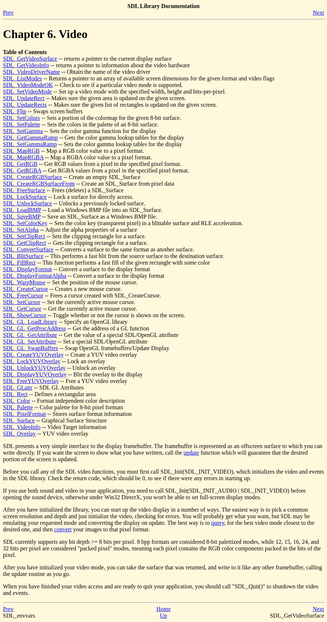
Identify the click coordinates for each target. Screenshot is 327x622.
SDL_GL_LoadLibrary (30, 322)
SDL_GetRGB (20, 164)
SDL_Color (16, 401)
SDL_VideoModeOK (28, 85)
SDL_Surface (19, 420)
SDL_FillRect (19, 262)
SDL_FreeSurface (24, 190)
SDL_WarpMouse (24, 282)
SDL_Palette (18, 407)
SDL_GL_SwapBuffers (30, 348)
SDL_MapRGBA (23, 157)
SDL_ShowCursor (24, 315)
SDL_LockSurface (25, 197)
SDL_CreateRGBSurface (32, 177)
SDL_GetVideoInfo (26, 65)
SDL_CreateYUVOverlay (33, 355)
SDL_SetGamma (23, 131)
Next (318, 13)
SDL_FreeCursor (23, 295)
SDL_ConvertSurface (28, 249)
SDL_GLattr (18, 387)
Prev (8, 13)
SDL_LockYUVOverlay (31, 361)
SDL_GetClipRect (24, 243)
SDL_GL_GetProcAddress (34, 328)
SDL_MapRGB (21, 151)
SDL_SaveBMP (22, 216)
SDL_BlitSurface (23, 256)
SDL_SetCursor (21, 302)
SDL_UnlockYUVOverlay (34, 368)
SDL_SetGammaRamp (30, 144)
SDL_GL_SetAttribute (29, 341)
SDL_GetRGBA (22, 170)
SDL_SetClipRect (24, 236)
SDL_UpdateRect (24, 98)
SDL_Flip (14, 111)
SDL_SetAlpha (21, 230)
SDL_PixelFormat (24, 414)
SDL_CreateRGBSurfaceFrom (39, 184)
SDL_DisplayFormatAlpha (34, 276)
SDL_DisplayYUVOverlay (34, 374)
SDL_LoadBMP (22, 210)
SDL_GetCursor (22, 309)
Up (163, 615)
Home (163, 609)
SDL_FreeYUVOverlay (31, 381)
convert (63, 529)
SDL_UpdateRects (25, 105)
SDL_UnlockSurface (27, 203)
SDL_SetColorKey (25, 223)
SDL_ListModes (22, 78)
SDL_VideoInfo (22, 427)
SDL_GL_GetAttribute (30, 335)
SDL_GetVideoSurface (30, 59)
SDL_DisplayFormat (27, 269)
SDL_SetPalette (21, 124)
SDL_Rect (15, 394)
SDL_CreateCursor (25, 289)
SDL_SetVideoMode (27, 91)
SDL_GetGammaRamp (30, 137)
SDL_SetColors (21, 118)
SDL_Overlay (19, 434)
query (217, 523)
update (191, 453)
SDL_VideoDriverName (31, 72)
